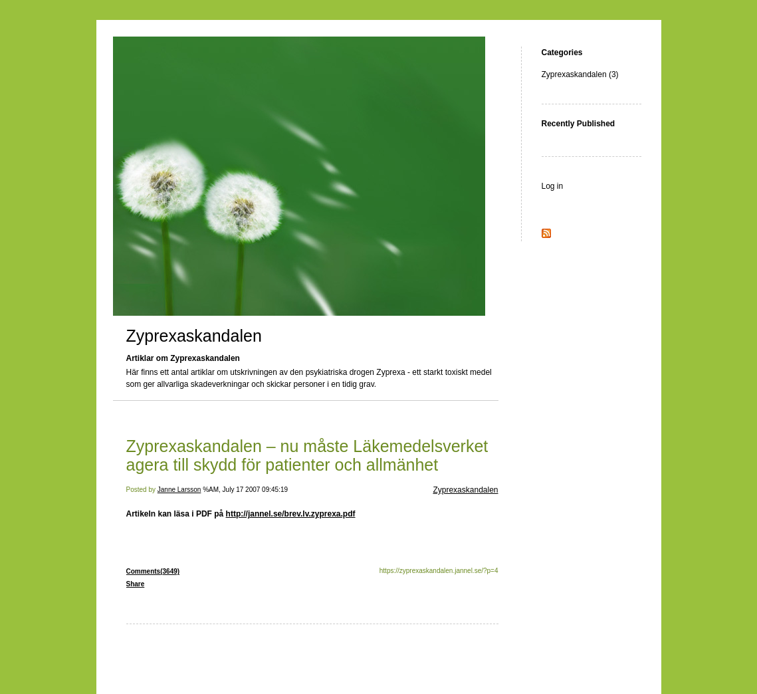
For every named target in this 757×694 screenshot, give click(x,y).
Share (135, 584)
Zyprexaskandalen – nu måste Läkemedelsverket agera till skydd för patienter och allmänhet (307, 455)
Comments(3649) (153, 571)
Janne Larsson (179, 489)
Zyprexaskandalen (194, 335)
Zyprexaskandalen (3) (580, 74)
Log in (553, 186)
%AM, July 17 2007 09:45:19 (245, 489)
